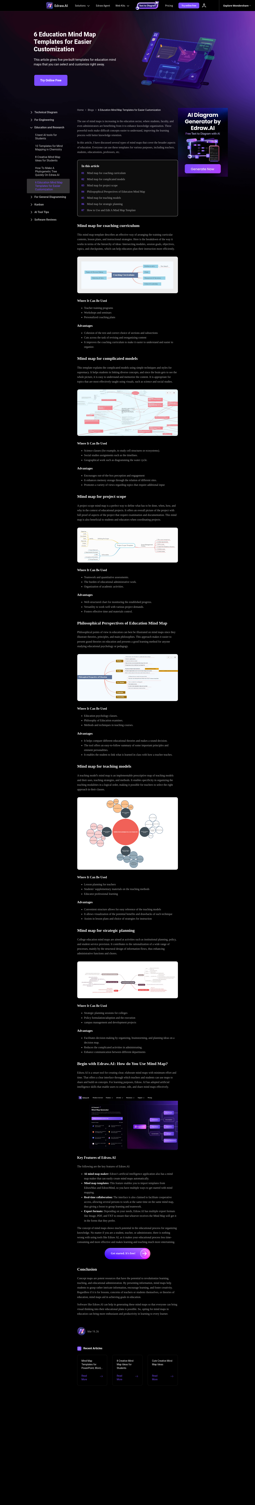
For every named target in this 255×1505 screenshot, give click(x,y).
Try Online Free (51, 80)
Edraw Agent (103, 5)
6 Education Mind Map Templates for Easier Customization (48, 186)
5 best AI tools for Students (46, 136)
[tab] (48, 112)
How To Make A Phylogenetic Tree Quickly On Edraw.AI (47, 171)
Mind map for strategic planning (105, 204)
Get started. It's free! (130, 1253)
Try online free (189, 5)
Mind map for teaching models (104, 197)
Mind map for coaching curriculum (106, 173)
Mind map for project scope (102, 185)
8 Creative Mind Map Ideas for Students (47, 158)
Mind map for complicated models (106, 179)
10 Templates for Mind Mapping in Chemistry (49, 147)
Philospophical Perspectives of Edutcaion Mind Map (116, 191)
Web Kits (122, 5)
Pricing (169, 5)
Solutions (83, 5)
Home (80, 110)
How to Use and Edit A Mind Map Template (111, 210)
